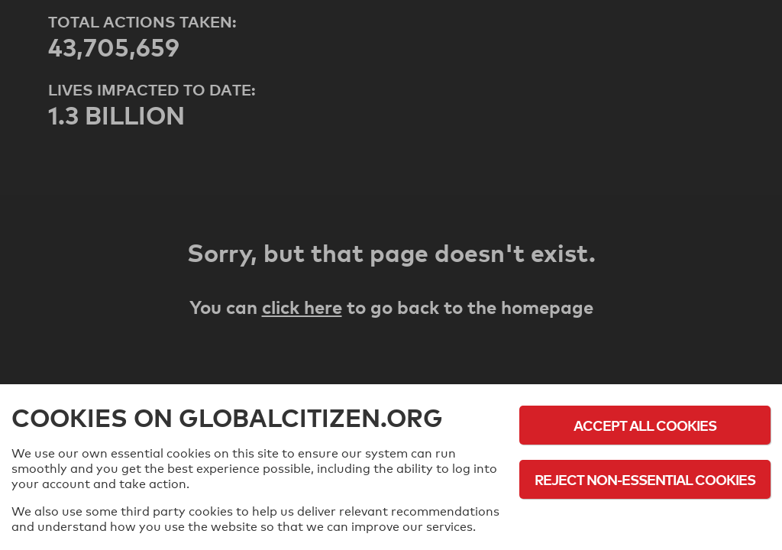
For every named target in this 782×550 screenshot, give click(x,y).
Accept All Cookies (645, 425)
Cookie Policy (645, 521)
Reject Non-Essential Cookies (645, 479)
